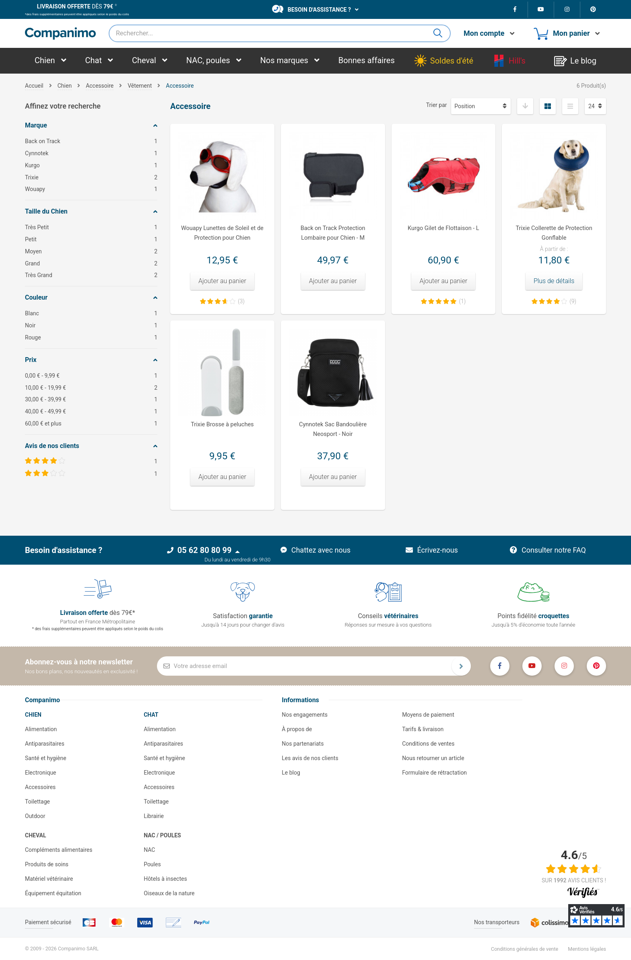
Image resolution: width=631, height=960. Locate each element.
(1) (462, 301)
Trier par (436, 105)
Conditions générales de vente (524, 949)
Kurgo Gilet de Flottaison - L (443, 228)
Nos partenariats (303, 743)
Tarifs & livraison (422, 729)
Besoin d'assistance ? (311, 9)
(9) (572, 301)
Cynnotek (91, 153)
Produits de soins (46, 864)
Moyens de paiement (428, 714)
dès (75, 6)
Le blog (291, 772)
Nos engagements (305, 714)
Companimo (42, 700)
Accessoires (40, 787)
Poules (152, 864)
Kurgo (91, 165)
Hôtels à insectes (165, 879)
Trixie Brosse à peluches (222, 424)
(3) (241, 301)
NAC (149, 850)
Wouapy (91, 189)
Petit (91, 239)
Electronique (40, 772)
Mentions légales (587, 949)
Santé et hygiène (45, 758)
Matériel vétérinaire (49, 879)
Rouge (91, 337)
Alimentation (41, 729)
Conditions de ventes (428, 743)
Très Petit (91, 227)
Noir (91, 325)
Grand (91, 263)
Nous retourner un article (433, 758)
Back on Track (91, 141)
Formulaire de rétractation (434, 772)
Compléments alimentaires (59, 850)
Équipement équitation (53, 893)
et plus (91, 423)
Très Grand (91, 275)
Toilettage (37, 801)
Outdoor (35, 816)
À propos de (297, 729)
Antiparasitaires (44, 743)
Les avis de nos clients (310, 758)
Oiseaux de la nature (169, 893)
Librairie (154, 816)
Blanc (91, 313)
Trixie (91, 177)
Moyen (91, 251)
